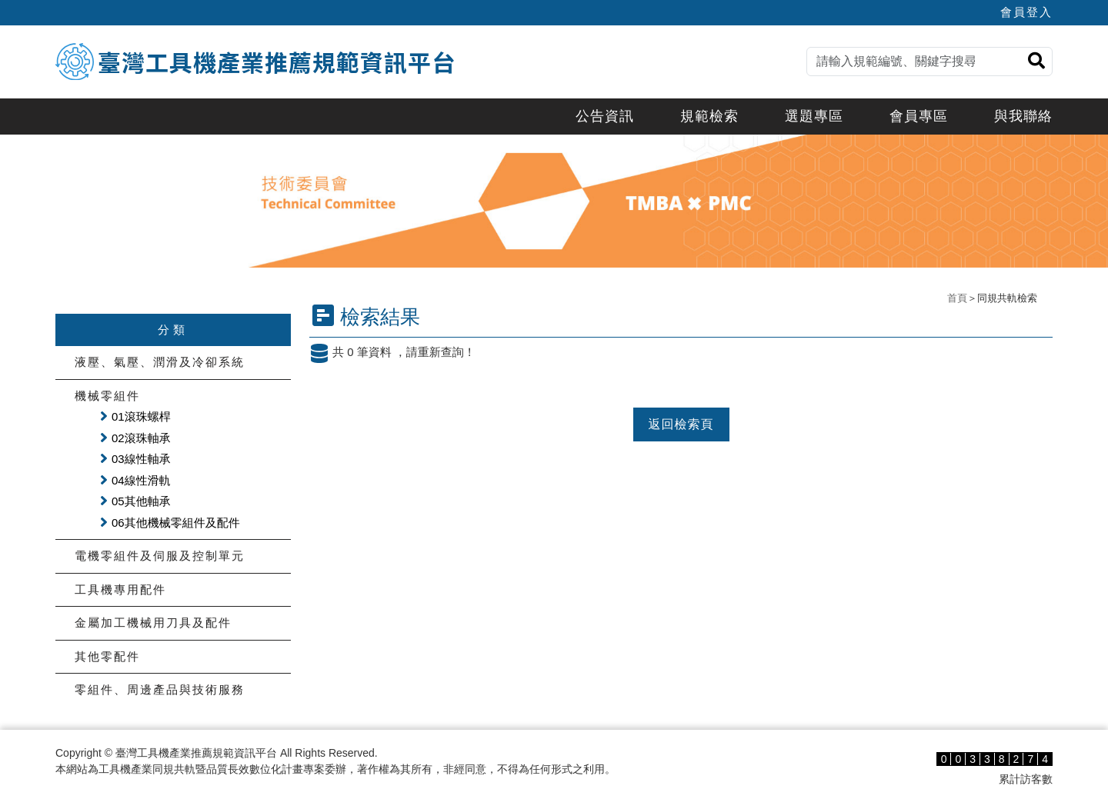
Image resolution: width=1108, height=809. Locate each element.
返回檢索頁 (681, 424)
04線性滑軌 (141, 480)
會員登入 (1026, 11)
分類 (173, 329)
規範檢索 (709, 116)
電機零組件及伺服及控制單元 (160, 555)
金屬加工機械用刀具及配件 (153, 622)
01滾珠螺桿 (141, 416)
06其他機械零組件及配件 (176, 522)
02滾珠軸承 (141, 437)
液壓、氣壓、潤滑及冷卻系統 (160, 361)
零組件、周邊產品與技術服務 (160, 689)
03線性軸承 (141, 458)
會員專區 (918, 116)
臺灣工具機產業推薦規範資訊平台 (277, 61)
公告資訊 (605, 116)
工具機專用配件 (120, 589)
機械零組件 (107, 395)
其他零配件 (107, 656)
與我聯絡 (1023, 116)
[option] (554, 201)
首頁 (957, 298)
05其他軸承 (141, 501)
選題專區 (814, 116)
